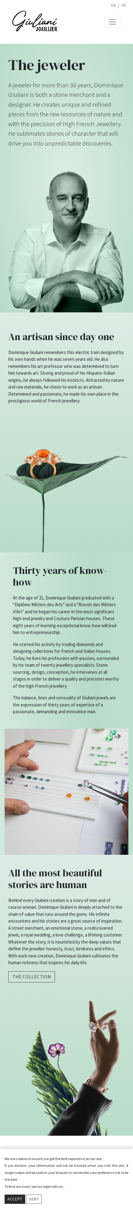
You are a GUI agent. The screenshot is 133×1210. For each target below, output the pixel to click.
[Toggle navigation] (112, 22)
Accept (14, 1199)
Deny (34, 1199)
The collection (31, 977)
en (113, 5)
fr (124, 5)
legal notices (53, 1186)
